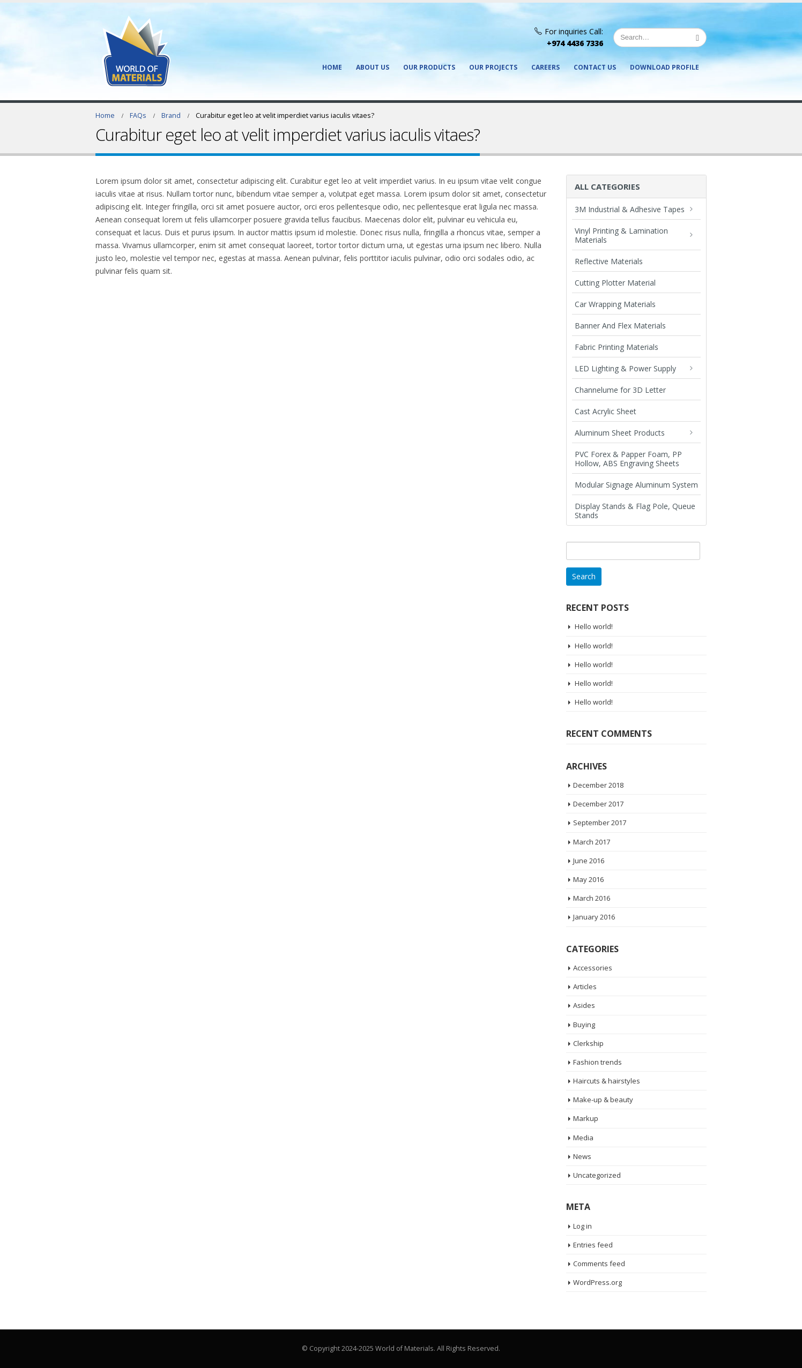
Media (583, 1137)
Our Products (429, 67)
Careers (545, 67)
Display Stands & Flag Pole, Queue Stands (635, 510)
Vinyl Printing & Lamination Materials (621, 235)
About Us (372, 67)
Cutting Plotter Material (615, 283)
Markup (585, 1118)
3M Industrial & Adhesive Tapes (630, 209)
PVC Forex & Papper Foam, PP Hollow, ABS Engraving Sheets (628, 458)
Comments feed (599, 1263)
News (582, 1156)
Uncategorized (597, 1175)
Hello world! (594, 626)
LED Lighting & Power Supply (625, 368)
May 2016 (588, 879)
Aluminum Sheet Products (620, 433)
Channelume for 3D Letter (620, 390)
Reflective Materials (609, 261)
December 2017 (598, 804)
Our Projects (493, 67)
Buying (584, 1024)
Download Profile (664, 67)
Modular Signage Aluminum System (636, 485)
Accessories (592, 968)
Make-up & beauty (603, 1099)
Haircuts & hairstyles (606, 1081)
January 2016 (594, 917)
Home (332, 67)
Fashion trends (597, 1062)
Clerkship (588, 1043)
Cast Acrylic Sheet (605, 411)
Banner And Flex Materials (620, 325)
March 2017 (591, 842)
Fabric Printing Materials (616, 347)
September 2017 (599, 822)
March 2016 (591, 898)
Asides (584, 1005)
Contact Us (595, 67)
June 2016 (588, 860)
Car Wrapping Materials (615, 304)
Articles (585, 986)
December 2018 (598, 785)
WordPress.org (597, 1282)
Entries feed (593, 1245)
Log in (582, 1226)
